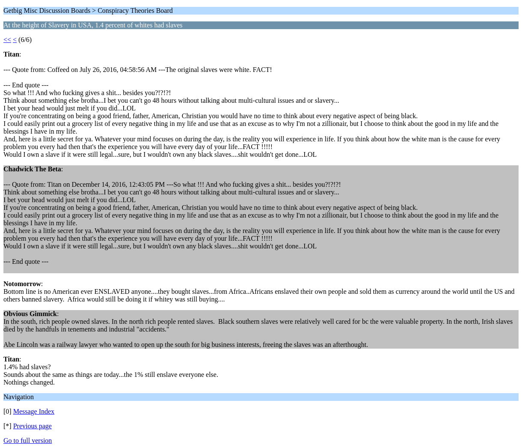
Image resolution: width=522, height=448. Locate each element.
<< (7, 39)
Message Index (33, 411)
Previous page (32, 426)
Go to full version (27, 440)
